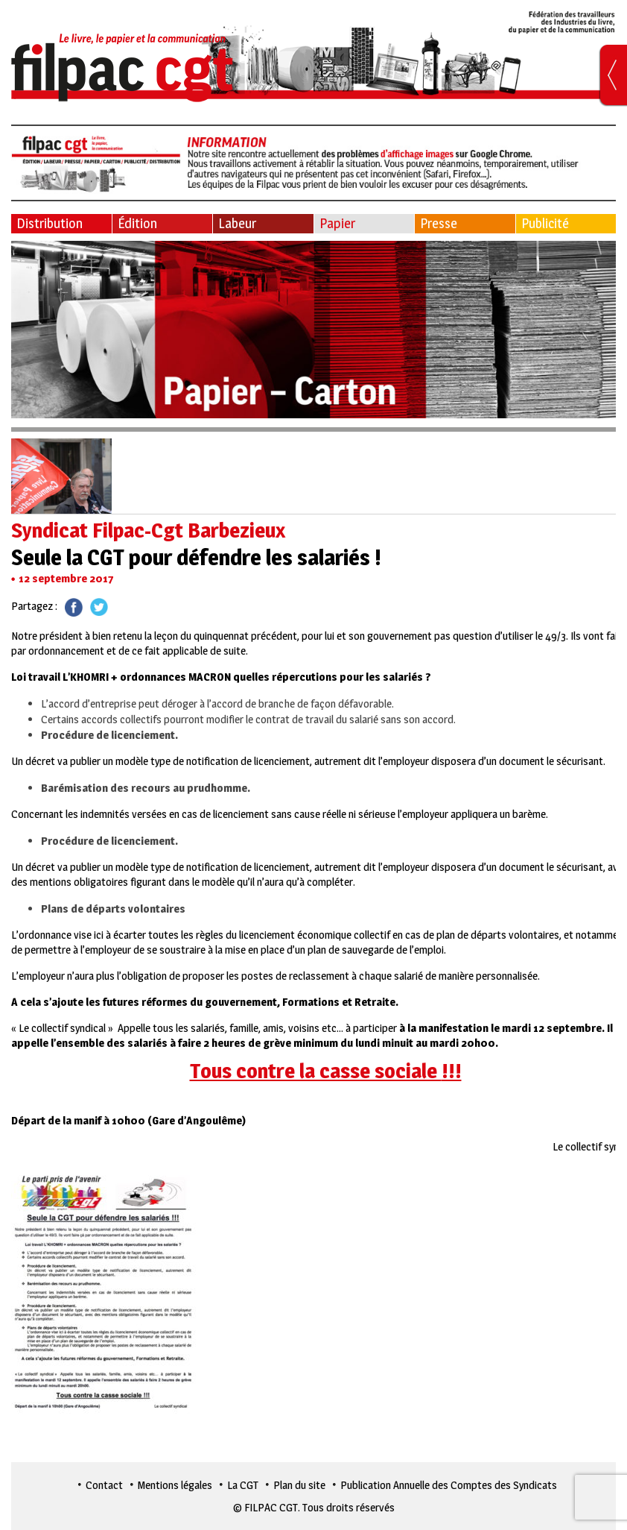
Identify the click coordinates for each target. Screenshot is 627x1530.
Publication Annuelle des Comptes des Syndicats (448, 1485)
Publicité (545, 223)
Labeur (237, 223)
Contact (104, 1485)
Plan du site (299, 1485)
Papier (337, 223)
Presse (438, 223)
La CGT (242, 1485)
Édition (137, 223)
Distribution (49, 223)
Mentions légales (175, 1485)
